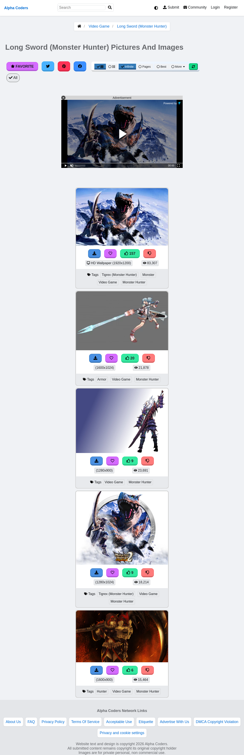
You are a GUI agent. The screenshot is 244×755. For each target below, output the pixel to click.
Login (215, 7)
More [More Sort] (178, 66)
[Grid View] (100, 67)
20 (130, 358)
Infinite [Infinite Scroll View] (127, 66)
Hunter (102, 691)
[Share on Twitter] (48, 66)
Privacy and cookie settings (122, 733)
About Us (13, 722)
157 (130, 253)
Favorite (22, 66)
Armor (101, 379)
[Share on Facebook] (80, 66)
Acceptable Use (119, 722)
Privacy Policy (53, 722)
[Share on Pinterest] (64, 66)
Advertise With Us (174, 722)
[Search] (109, 7)
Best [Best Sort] (161, 66)
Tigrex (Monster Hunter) (119, 275)
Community (195, 7)
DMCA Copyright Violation (217, 722)
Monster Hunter (134, 282)
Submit (171, 7)
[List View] (112, 67)
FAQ (31, 722)
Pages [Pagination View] (145, 66)
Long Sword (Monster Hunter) (142, 26)
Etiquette (146, 722)
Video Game (99, 26)
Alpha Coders (16, 8)
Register (231, 7)
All (13, 78)
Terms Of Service (85, 722)
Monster (148, 275)
